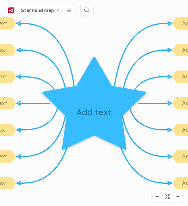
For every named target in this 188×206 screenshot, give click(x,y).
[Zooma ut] (157, 196)
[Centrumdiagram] (167, 196)
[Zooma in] (178, 196)
